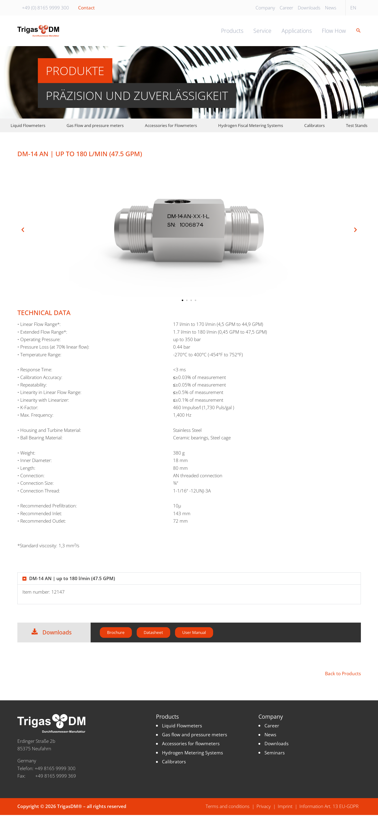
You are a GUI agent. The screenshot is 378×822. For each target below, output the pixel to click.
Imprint (285, 813)
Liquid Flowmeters (28, 131)
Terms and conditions (228, 813)
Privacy (263, 813)
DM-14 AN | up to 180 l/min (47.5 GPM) (72, 584)
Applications (297, 33)
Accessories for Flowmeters (171, 131)
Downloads (309, 8)
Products (232, 33)
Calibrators (314, 131)
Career (286, 8)
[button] (356, 33)
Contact (86, 8)
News (330, 8)
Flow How (334, 33)
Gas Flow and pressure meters (95, 131)
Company (265, 8)
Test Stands (356, 131)
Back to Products (343, 680)
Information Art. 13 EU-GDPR (328, 813)
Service (262, 33)
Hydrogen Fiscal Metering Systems (250, 131)
